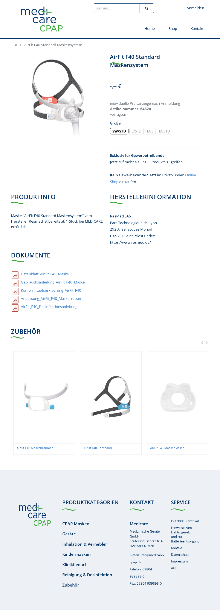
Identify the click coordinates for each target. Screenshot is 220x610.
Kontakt (176, 548)
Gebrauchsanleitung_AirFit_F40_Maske (53, 282)
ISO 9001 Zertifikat (185, 521)
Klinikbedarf (74, 564)
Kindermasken (76, 554)
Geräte (69, 534)
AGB (174, 568)
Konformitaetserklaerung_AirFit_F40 (51, 290)
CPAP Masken (75, 524)
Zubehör (70, 585)
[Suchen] (146, 8)
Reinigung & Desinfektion (87, 575)
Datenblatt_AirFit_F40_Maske (45, 273)
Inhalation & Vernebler (84, 544)
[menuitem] (149, 28)
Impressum (179, 561)
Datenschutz (180, 554)
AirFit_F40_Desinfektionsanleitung (49, 306)
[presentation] (201, 342)
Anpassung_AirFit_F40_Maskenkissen (51, 298)
